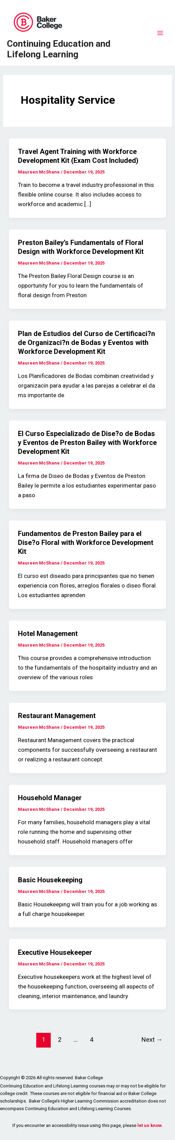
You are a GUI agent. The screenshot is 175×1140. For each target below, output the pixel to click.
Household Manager (50, 798)
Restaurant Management (57, 716)
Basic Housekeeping (50, 880)
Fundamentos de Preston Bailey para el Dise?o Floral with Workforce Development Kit (85, 542)
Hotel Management (48, 633)
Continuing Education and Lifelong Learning (58, 48)
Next (152, 1039)
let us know (149, 1125)
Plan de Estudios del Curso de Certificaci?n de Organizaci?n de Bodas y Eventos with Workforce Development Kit (86, 342)
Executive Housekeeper (55, 952)
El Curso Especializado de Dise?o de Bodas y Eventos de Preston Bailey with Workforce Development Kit (87, 442)
